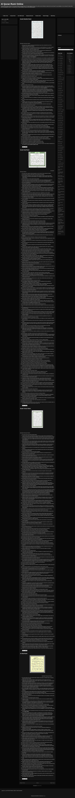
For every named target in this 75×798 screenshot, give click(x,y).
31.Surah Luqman (61, 109)
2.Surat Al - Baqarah (5, 22)
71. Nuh (59, 161)
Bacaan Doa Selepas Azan (60, 179)
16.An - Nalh (60, 83)
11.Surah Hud (60, 74)
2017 (69, 56)
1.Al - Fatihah (60, 56)
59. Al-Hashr (60, 139)
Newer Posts (22, 782)
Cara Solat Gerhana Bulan (60, 220)
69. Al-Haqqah (60, 157)
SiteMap (59, 233)
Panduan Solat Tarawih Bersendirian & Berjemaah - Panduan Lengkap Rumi (61, 210)
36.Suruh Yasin (60, 120)
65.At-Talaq (60, 150)
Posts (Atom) (39, 785)
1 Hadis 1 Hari (5, 15)
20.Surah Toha (60, 90)
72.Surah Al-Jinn (61, 163)
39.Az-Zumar (60, 125)
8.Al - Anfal (60, 69)
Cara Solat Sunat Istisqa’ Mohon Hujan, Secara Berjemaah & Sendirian (61, 227)
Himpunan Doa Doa (29, 15)
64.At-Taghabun (60, 148)
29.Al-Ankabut (60, 106)
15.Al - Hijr (60, 81)
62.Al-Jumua (60, 145)
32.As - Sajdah (60, 111)
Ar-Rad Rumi (23, 653)
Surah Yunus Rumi (25, 408)
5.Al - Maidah (60, 63)
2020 (69, 66)
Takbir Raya (53, 15)
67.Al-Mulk (60, 154)
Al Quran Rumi (12, 15)
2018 (69, 57)
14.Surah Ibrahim (61, 79)
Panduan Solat (38, 15)
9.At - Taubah (60, 70)
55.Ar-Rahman (60, 129)
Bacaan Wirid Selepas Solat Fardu (60, 181)
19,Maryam (60, 88)
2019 (69, 65)
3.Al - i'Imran (60, 60)
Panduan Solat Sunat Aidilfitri (60, 214)
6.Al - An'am (60, 65)
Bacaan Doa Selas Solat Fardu (61, 176)
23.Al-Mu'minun (60, 95)
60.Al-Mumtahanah (60, 141)
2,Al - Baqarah (60, 58)
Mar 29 (70, 62)
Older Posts (52, 782)
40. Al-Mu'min (60, 127)
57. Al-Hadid (60, 134)
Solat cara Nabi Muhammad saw (61, 231)
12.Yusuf (59, 76)
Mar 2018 (70, 60)
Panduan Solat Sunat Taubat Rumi (60, 173)
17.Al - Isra (60, 85)
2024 (69, 72)
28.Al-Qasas (60, 104)
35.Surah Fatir (60, 118)
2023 (69, 71)
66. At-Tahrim (60, 152)
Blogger (44, 795)
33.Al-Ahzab (60, 113)
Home (37, 782)
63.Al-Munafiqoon (61, 147)
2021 (69, 68)
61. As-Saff (60, 143)
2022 (69, 69)
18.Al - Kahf (60, 86)
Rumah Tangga (45, 15)
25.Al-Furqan (60, 99)
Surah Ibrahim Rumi (25, 19)
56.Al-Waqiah (60, 131)
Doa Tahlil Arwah (21, 15)
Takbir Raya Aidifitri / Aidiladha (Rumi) (61, 223)
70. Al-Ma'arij (60, 159)
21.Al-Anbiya (60, 92)
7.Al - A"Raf (60, 67)
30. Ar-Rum (60, 108)
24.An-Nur (60, 97)
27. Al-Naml (60, 102)
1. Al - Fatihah (4, 20)
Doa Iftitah (60, 184)
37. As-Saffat (60, 122)
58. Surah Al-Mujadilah (60, 137)
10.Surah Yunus (60, 72)
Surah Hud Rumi (24, 150)
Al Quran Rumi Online (12, 4)
